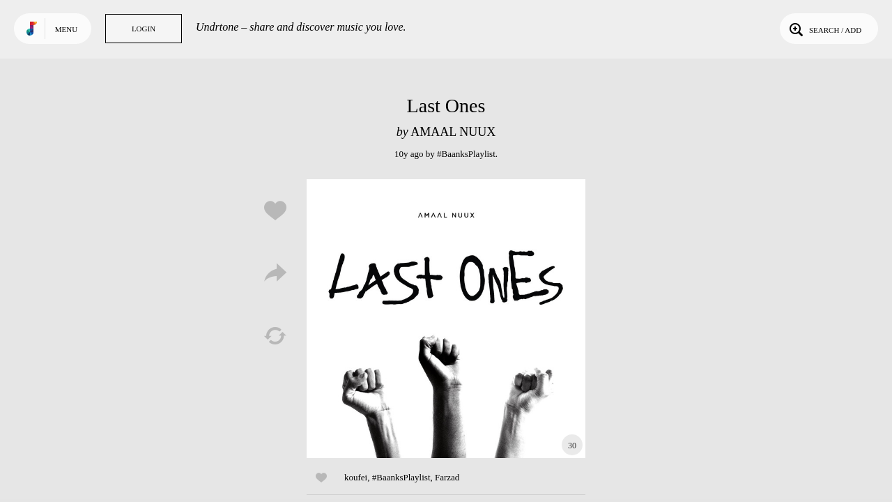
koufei (355, 477)
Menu (66, 29)
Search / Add (824, 28)
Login (143, 28)
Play (446, 319)
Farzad (447, 477)
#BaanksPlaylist (466, 154)
